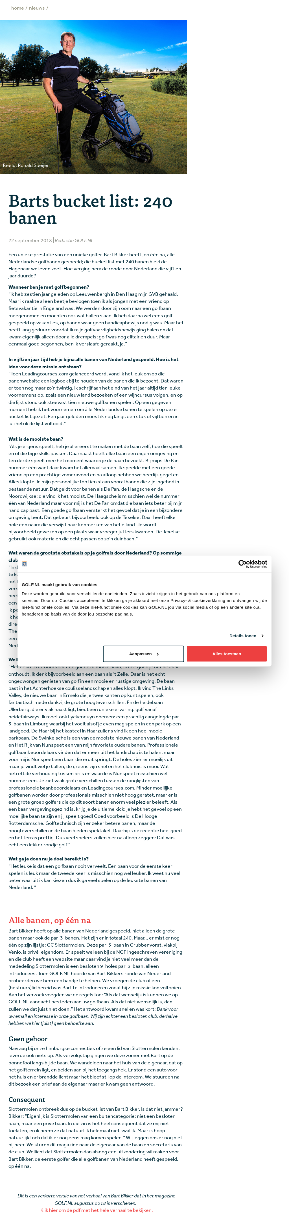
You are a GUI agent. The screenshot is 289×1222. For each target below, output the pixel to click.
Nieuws (37, 8)
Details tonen (242, 635)
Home (17, 8)
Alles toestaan (227, 653)
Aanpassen (144, 653)
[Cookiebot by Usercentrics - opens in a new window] (242, 564)
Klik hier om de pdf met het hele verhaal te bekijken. (96, 1210)
